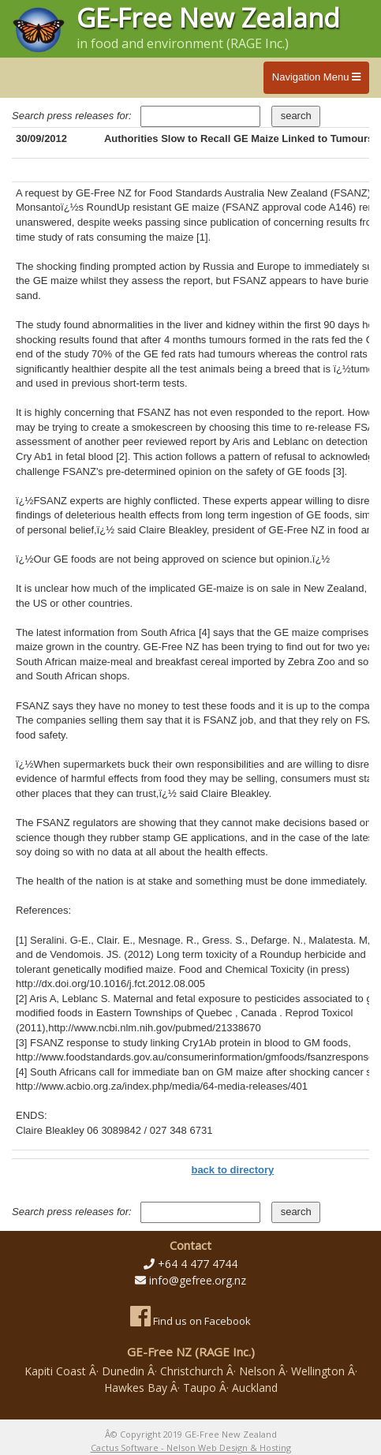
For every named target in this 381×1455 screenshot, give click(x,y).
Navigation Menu (316, 77)
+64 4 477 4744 (197, 1263)
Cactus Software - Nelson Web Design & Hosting (191, 1447)
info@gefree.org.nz (197, 1280)
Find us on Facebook (190, 1321)
